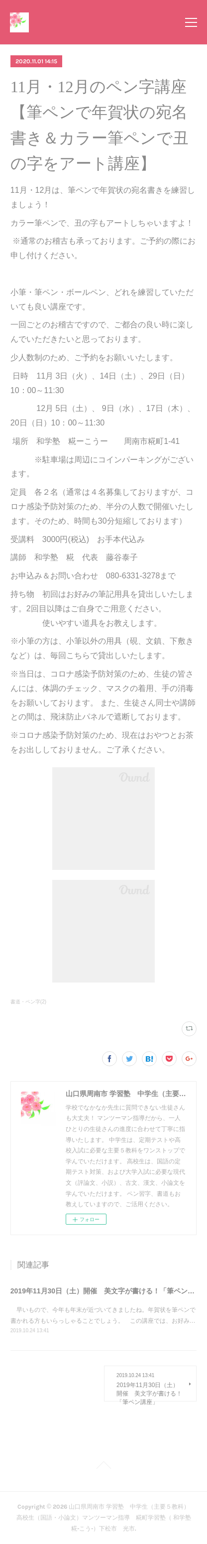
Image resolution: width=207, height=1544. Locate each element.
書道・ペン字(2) (28, 1001)
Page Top (103, 1466)
